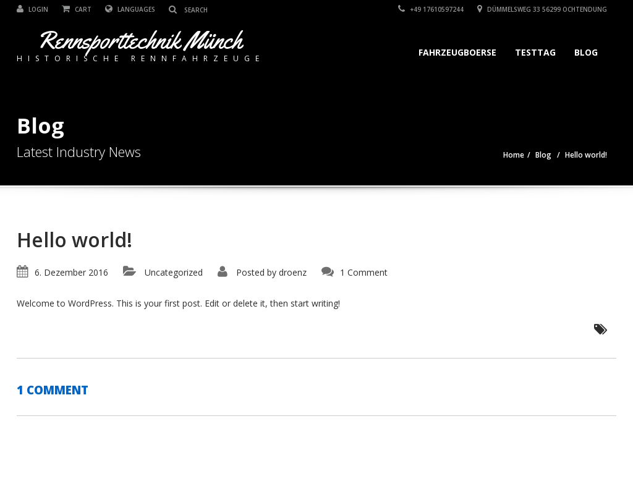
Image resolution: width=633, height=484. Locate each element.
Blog (586, 52)
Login (32, 9)
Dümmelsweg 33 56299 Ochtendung (542, 9)
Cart (76, 9)
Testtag (535, 52)
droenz (293, 272)
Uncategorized (174, 272)
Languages (130, 9)
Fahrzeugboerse (457, 52)
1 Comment (364, 272)
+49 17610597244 (431, 9)
